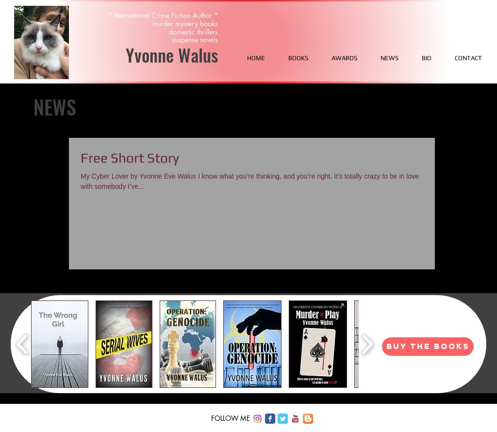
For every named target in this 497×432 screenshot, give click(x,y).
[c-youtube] (295, 419)
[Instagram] (257, 419)
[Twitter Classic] (283, 419)
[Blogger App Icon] (308, 419)
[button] (59, 344)
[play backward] (22, 344)
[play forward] (367, 344)
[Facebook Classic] (270, 419)
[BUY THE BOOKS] (428, 346)
